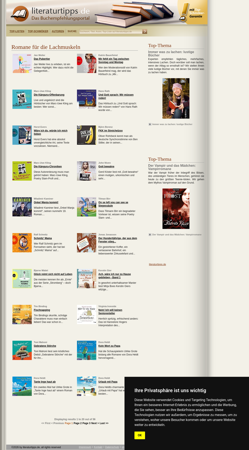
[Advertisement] (172, 139)
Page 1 (69, 423)
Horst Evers (40, 127)
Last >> (104, 423)
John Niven (104, 163)
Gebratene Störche (45, 345)
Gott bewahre (106, 166)
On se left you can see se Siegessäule (113, 204)
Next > (95, 423)
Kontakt (98, 447)
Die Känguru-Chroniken (48, 166)
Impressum (85, 447)
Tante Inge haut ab (45, 381)
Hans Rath (104, 91)
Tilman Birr (104, 198)
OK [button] (140, 435)
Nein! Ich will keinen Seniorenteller (110, 312)
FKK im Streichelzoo (110, 130)
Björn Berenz (105, 127)
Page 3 (86, 423)
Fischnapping (42, 310)
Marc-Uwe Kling (42, 91)
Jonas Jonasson (107, 234)
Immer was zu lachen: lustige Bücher (172, 124)
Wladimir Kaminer (43, 198)
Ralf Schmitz (41, 234)
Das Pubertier (42, 58)
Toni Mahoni (40, 342)
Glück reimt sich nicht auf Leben (53, 274)
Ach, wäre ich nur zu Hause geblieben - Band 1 (114, 276)
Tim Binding (40, 306)
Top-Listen (17, 31)
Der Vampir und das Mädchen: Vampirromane (176, 234)
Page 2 (78, 423)
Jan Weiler (39, 55)
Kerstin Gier (104, 270)
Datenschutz (112, 447)
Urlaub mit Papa (107, 381)
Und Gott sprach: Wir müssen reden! (115, 96)
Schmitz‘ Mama (43, 238)
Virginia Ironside (107, 306)
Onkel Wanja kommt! (46, 202)
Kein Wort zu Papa (109, 345)
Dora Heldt (104, 342)
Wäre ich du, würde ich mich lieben (50, 132)
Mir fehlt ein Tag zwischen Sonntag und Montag (113, 60)
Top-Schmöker (38, 31)
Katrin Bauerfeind (107, 55)
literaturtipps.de (157, 264)
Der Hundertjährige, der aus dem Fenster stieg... (117, 240)
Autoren (58, 31)
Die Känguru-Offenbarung (49, 94)
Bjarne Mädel (41, 270)
